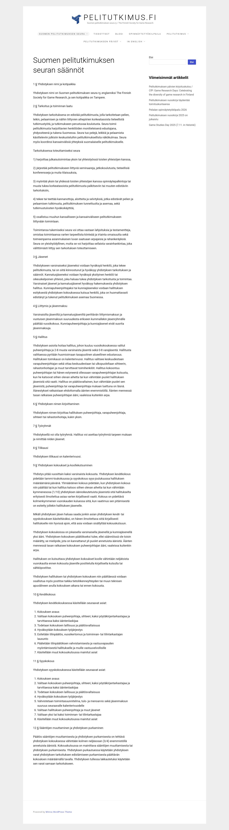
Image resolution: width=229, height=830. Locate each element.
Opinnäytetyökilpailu (145, 34)
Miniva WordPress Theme (59, 812)
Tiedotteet (102, 34)
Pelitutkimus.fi (120, 17)
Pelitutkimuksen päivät (101, 41)
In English (134, 41)
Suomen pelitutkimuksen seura (62, 34)
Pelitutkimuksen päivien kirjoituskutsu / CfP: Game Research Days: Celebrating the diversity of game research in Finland (171, 90)
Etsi (151, 57)
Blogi (119, 34)
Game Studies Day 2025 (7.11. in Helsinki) (172, 124)
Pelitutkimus (176, 34)
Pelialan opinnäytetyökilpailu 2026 (168, 109)
